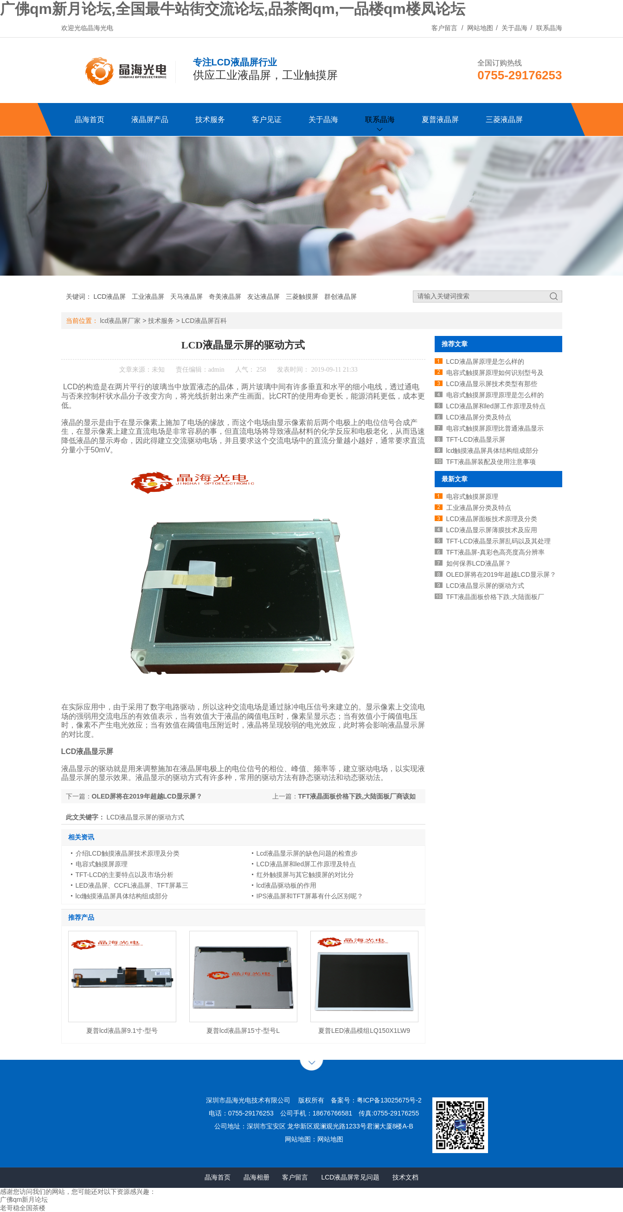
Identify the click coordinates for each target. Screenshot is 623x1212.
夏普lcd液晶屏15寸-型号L (243, 1030)
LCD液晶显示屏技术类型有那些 (491, 383)
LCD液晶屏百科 (204, 320)
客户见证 (267, 119)
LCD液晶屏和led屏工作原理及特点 (306, 864)
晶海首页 (89, 119)
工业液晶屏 (148, 296)
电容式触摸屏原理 (102, 864)
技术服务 (210, 119)
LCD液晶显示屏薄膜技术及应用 (491, 530)
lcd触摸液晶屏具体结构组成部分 (122, 896)
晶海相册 (257, 1177)
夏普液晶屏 (440, 119)
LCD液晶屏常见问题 (350, 1177)
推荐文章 (455, 344)
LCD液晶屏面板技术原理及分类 (491, 518)
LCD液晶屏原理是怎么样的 (485, 361)
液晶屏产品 (149, 119)
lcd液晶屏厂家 (120, 320)
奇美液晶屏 (225, 296)
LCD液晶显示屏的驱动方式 (485, 585)
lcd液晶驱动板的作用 (287, 885)
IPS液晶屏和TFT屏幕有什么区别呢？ (310, 896)
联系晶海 (549, 28)
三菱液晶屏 (504, 119)
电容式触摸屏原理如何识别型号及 (495, 372)
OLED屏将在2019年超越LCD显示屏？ (147, 796)
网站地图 (480, 28)
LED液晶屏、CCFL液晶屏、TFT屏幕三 (132, 885)
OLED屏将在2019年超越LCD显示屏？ (501, 574)
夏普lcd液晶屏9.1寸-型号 (122, 1030)
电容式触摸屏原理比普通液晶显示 (495, 428)
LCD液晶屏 (109, 296)
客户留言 (444, 28)
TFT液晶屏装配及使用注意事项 (491, 461)
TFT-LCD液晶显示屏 (476, 439)
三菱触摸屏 (302, 296)
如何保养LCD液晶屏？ (478, 563)
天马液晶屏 (186, 296)
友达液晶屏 (263, 296)
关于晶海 (514, 28)
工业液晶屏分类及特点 (478, 507)
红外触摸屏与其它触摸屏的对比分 (305, 874)
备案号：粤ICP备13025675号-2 (376, 1100)
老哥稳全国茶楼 (22, 1208)
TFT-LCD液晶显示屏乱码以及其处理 (498, 541)
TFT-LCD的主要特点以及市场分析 (125, 874)
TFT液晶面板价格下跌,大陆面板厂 (495, 596)
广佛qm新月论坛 (24, 1199)
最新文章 (455, 479)
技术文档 (405, 1177)
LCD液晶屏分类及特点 (478, 417)
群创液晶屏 (340, 296)
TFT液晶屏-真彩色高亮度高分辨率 (495, 552)
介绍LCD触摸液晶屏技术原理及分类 (128, 853)
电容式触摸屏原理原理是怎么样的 (495, 395)
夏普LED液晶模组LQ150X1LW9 (364, 1030)
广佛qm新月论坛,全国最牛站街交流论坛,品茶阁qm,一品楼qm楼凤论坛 (232, 8)
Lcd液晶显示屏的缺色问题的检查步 (307, 853)
